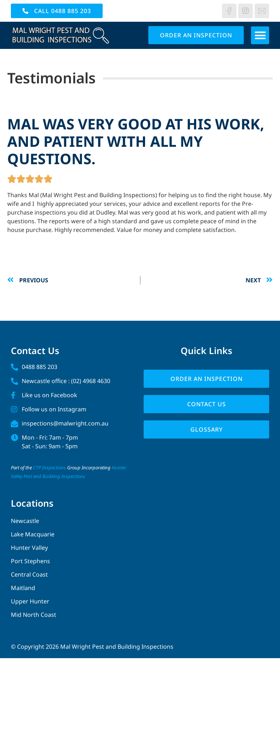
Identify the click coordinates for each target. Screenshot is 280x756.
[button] (260, 35)
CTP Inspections (49, 467)
